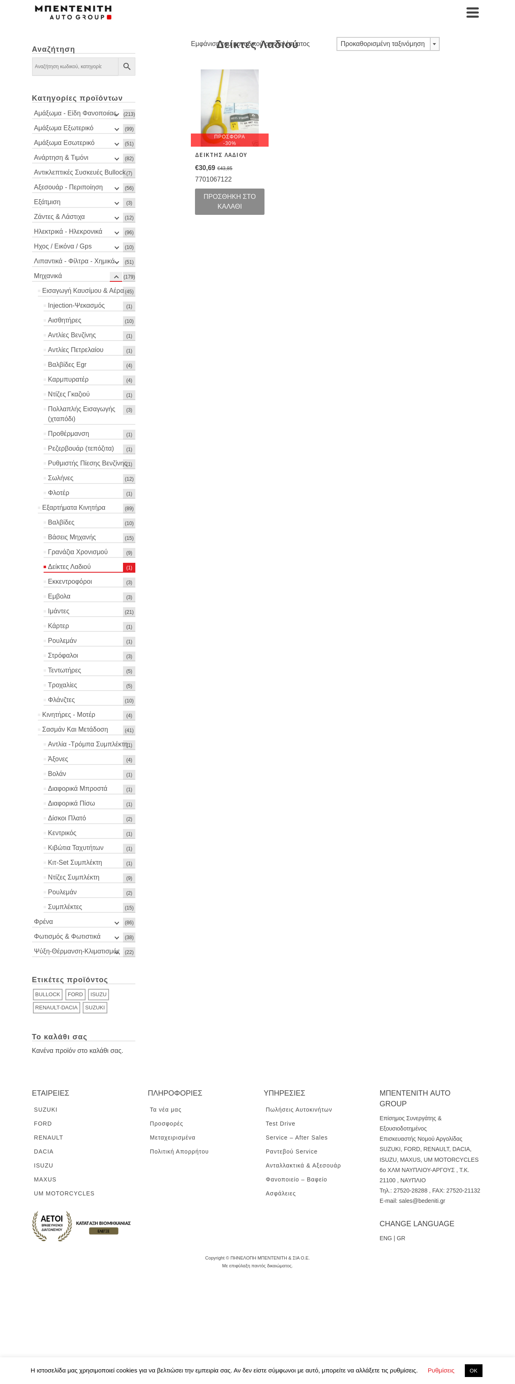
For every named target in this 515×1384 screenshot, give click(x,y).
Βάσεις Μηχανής (72, 537)
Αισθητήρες (64, 320)
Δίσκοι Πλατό (67, 818)
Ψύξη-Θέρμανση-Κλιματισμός (77, 951)
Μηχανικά (48, 275)
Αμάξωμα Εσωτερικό (64, 142)
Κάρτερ (58, 625)
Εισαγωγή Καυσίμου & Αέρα (83, 290)
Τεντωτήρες (64, 670)
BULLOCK (47, 994)
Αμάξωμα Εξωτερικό (64, 127)
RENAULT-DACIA (56, 1007)
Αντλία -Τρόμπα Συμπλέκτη (88, 744)
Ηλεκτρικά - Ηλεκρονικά (68, 231)
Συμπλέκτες (65, 906)
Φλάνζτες (61, 699)
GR (401, 1238)
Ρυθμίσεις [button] (441, 1370)
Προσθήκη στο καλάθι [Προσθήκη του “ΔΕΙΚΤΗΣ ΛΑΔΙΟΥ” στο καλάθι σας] (230, 201)
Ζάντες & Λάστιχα (59, 216)
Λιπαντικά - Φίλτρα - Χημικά (74, 261)
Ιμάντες (59, 611)
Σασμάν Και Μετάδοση (75, 729)
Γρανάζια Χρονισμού (78, 551)
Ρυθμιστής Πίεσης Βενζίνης (88, 463)
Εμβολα (59, 596)
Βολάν (57, 773)
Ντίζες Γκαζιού (69, 394)
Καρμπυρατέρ (68, 379)
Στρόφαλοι (63, 655)
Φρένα (43, 921)
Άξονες (58, 758)
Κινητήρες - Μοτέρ (68, 714)
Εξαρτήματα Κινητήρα (74, 507)
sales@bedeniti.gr (422, 1200)
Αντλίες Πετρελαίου (76, 349)
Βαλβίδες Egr (67, 364)
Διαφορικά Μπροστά (78, 788)
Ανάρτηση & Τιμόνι (61, 157)
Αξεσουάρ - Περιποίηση (68, 187)
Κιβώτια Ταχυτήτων (76, 847)
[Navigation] (472, 12)
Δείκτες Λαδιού (69, 566)
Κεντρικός (62, 832)
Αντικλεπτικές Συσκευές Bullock (80, 172)
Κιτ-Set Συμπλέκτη (75, 862)
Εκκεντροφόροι (70, 581)
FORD (75, 994)
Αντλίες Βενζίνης (72, 335)
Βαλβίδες (61, 522)
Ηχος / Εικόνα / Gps (63, 246)
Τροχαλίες (62, 685)
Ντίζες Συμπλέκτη (74, 877)
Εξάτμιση (47, 201)
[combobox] (388, 44)
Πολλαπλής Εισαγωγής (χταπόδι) (82, 413)
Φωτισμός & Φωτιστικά (67, 936)
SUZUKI (95, 1007)
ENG (386, 1238)
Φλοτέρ (59, 492)
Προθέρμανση (68, 433)
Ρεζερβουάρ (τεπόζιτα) (81, 448)
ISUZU (98, 994)
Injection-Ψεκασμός (76, 305)
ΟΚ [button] (474, 1371)
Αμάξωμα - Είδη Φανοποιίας (75, 113)
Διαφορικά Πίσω (71, 803)
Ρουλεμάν (62, 640)
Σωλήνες (61, 477)
